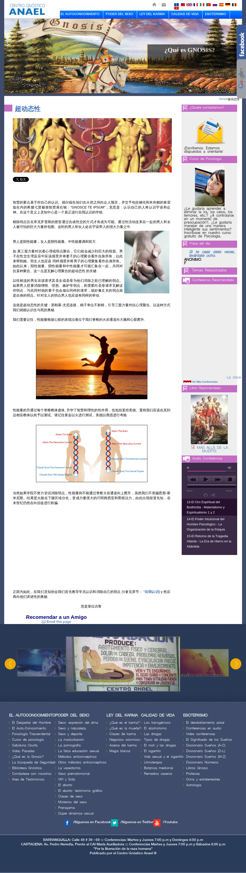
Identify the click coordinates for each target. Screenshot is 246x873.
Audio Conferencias (207, 458)
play (205, 479)
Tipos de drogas (157, 739)
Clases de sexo (70, 796)
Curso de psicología (28, 739)
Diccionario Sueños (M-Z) (206, 756)
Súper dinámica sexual (76, 813)
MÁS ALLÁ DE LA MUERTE (212, 449)
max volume (230, 467)
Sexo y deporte (70, 734)
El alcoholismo (155, 728)
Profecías (193, 773)
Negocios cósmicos (124, 739)
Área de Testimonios (28, 779)
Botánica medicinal (158, 768)
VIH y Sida (66, 779)
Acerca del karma (123, 745)
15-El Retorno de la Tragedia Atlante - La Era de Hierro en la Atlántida (209, 541)
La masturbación (71, 739)
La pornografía (69, 745)
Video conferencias (200, 734)
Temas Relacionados (209, 270)
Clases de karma (122, 734)
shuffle (213, 495)
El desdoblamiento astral (205, 722)
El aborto (65, 785)
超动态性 (234, 99)
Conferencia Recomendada (213, 280)
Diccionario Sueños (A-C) (205, 745)
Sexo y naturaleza (72, 728)
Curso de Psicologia (205, 158)
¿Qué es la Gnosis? (28, 756)
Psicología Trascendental (31, 734)
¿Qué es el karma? (124, 722)
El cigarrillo (152, 751)
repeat (206, 495)
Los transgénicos (157, 722)
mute (189, 467)
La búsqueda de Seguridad (33, 762)
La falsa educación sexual (78, 751)
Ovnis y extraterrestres (203, 779)
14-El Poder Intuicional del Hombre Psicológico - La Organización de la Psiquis (206, 524)
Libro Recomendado (205, 388)
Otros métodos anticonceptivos (82, 762)
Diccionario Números (202, 762)
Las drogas (152, 734)
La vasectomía (69, 768)
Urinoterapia (153, 762)
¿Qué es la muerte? (125, 728)
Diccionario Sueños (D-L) (205, 751)
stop (230, 479)
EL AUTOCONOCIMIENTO (80, 14)
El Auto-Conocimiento (29, 728)
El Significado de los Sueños (209, 739)
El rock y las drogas (160, 745)
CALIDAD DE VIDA (185, 14)
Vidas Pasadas (23, 751)
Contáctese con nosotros (32, 773)
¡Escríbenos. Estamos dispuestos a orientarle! (203, 150)
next (218, 479)
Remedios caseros (158, 773)
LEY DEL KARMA (152, 14)
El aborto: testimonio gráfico (80, 790)
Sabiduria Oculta (24, 745)
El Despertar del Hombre (31, 722)
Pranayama (66, 807)
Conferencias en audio (203, 728)
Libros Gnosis (197, 768)
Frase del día (200, 243)
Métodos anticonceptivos (77, 756)
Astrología (193, 785)
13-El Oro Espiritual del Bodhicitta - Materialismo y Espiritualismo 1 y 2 (206, 507)
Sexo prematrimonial (74, 773)
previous (193, 479)
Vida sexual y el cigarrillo (163, 756)
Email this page (56, 621)
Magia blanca (119, 751)
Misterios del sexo (72, 802)
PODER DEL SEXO (119, 14)
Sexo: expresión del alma (78, 722)
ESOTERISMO (215, 14)
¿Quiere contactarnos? (207, 107)
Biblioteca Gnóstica (27, 768)
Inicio (222, 99)
